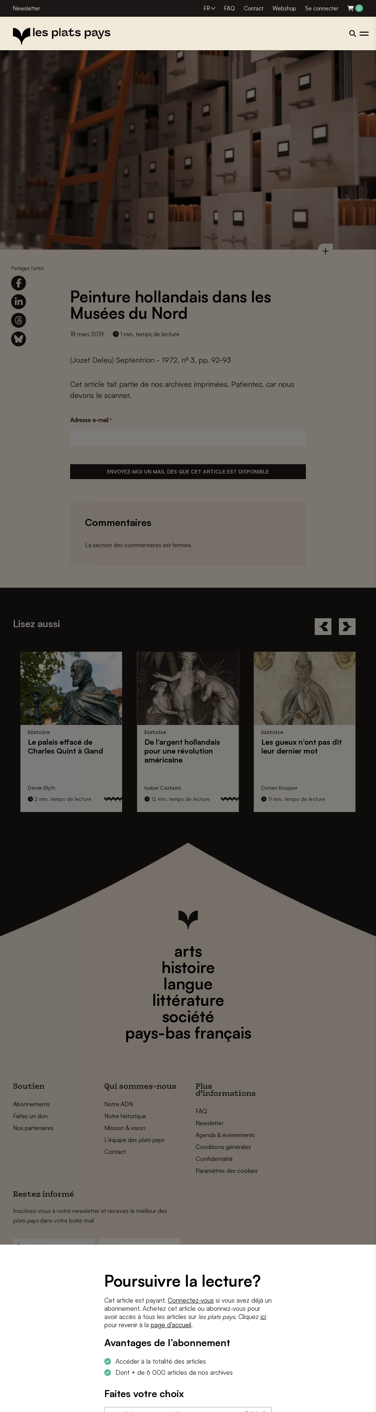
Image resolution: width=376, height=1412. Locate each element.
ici (263, 1316)
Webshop (284, 8)
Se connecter (322, 8)
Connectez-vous (191, 1300)
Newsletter (26, 8)
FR (207, 8)
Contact (254, 8)
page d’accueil (171, 1325)
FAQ (229, 8)
